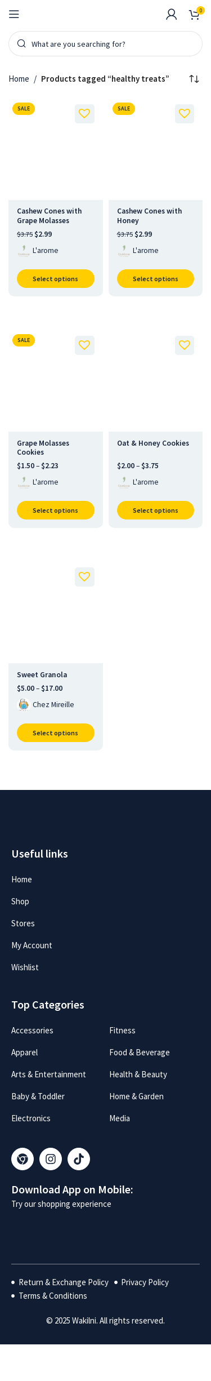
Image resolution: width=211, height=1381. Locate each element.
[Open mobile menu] (14, 14)
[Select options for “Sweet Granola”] (56, 732)
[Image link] (55, 1229)
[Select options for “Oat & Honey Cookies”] (156, 510)
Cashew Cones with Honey (149, 215)
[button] (82, 111)
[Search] (105, 43)
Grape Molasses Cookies (43, 447)
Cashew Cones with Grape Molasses (49, 215)
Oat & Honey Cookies (153, 443)
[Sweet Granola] (55, 612)
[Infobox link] (148, 14)
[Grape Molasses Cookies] (55, 381)
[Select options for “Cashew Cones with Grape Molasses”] (56, 278)
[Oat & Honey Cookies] (156, 381)
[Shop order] (194, 78)
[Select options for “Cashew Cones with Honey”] (156, 278)
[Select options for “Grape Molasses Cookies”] (56, 510)
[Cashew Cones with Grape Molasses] (55, 149)
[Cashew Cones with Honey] (156, 149)
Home (18, 78)
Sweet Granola (42, 675)
